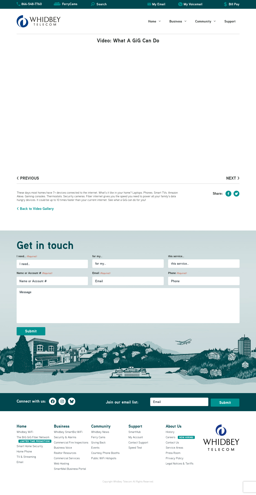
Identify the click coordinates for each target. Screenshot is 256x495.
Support (230, 21)
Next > (233, 178)
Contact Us (172, 441)
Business (180, 21)
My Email (158, 4)
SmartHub (134, 430)
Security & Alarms (65, 435)
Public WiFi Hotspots (103, 456)
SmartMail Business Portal (70, 467)
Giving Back (98, 441)
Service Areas (174, 446)
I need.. (27, 256)
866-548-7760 (31, 4)
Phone (177, 273)
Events (95, 446)
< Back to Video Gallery (35, 208)
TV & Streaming (26, 455)
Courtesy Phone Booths (105, 451)
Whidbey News (100, 430)
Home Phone (24, 450)
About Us (173, 425)
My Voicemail (193, 4)
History (170, 430)
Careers (180, 435)
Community (207, 21)
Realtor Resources (65, 451)
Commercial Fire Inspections (71, 441)
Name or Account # (34, 273)
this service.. (176, 256)
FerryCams (69, 4)
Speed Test (135, 446)
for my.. (97, 256)
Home (156, 21)
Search (101, 4)
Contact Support (138, 441)
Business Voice (63, 446)
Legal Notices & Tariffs (179, 462)
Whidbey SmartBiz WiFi (68, 430)
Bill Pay (234, 4)
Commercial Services (67, 456)
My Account (135, 435)
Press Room (173, 451)
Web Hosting (61, 462)
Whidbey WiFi (25, 430)
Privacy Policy (174, 456)
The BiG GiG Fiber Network (34, 437)
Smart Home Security (30, 445)
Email (101, 273)
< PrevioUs (28, 178)
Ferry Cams (98, 435)
